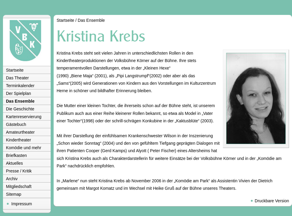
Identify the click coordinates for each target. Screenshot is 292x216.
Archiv (12, 178)
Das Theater (17, 77)
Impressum (21, 203)
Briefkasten (16, 155)
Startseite (15, 70)
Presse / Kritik (19, 171)
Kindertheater (18, 140)
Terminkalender (20, 85)
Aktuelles (14, 163)
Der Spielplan (18, 93)
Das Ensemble (20, 101)
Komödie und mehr (23, 147)
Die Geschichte (20, 109)
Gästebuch (16, 124)
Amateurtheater (20, 132)
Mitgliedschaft (19, 186)
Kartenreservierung (23, 116)
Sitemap (13, 194)
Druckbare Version (272, 200)
